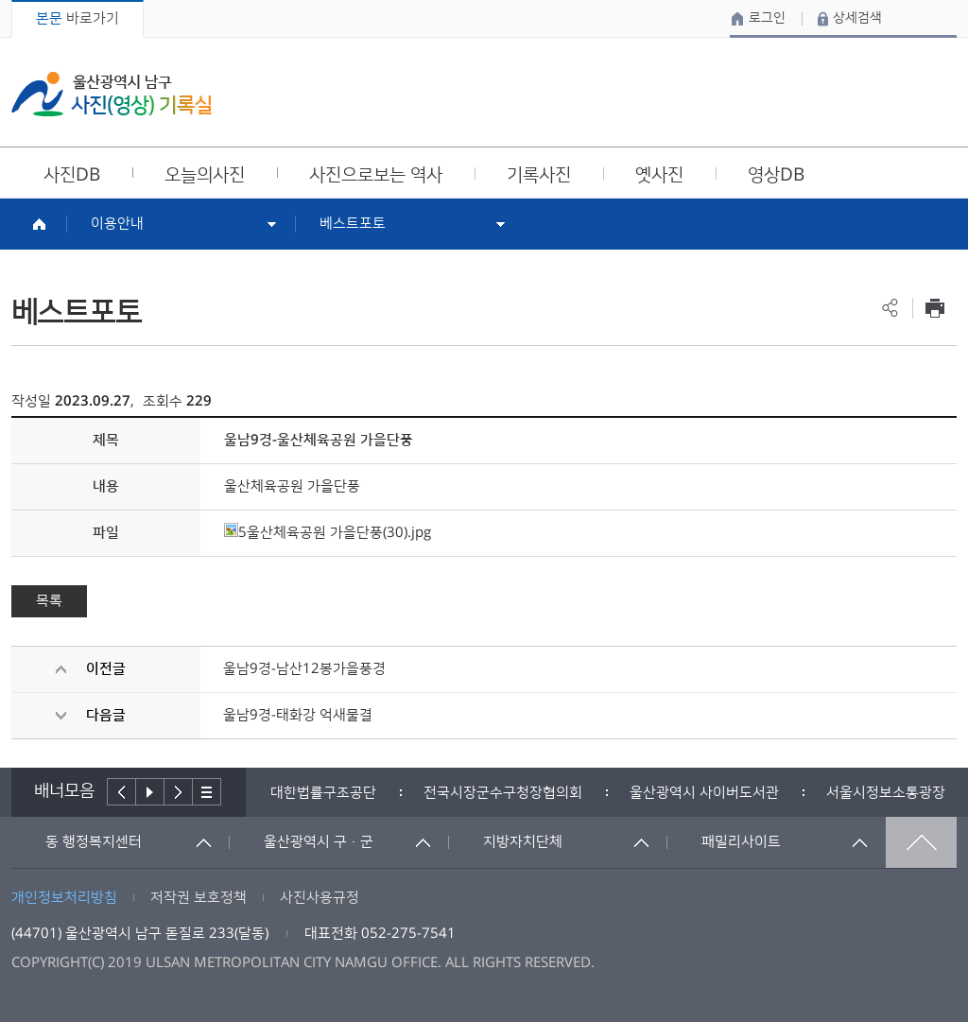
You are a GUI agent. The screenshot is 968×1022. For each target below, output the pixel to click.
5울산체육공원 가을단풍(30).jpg (327, 533)
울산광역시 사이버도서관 (704, 793)
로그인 (767, 18)
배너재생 (150, 791)
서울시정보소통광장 (885, 793)
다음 (178, 791)
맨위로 (921, 842)
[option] (323, 793)
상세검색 (857, 18)
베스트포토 (353, 224)
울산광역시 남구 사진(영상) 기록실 (111, 94)
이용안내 (117, 224)
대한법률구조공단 (323, 793)
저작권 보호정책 (198, 898)
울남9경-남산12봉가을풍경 (304, 669)
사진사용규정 (319, 898)
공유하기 (890, 307)
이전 (121, 791)
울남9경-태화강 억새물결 (297, 715)
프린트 (934, 307)
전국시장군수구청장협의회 (503, 793)
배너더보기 (207, 791)
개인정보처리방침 (64, 898)
